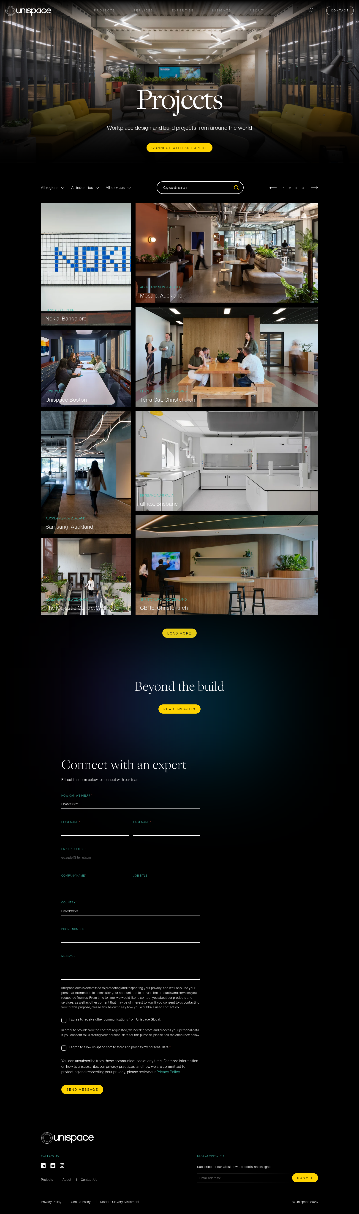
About (67, 1179)
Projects (104, 9)
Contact (342, 9)
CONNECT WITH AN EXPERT (179, 148)
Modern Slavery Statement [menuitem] (119, 1202)
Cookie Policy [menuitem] (81, 1202)
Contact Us (89, 1179)
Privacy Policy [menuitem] (51, 1202)
